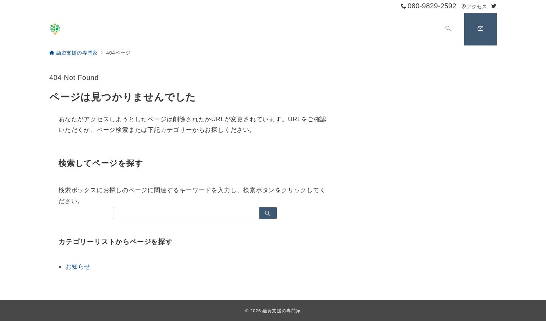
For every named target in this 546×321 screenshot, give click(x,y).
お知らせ (78, 266)
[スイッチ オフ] (448, 29)
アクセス (474, 6)
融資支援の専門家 (281, 310)
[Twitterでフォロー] (494, 6)
